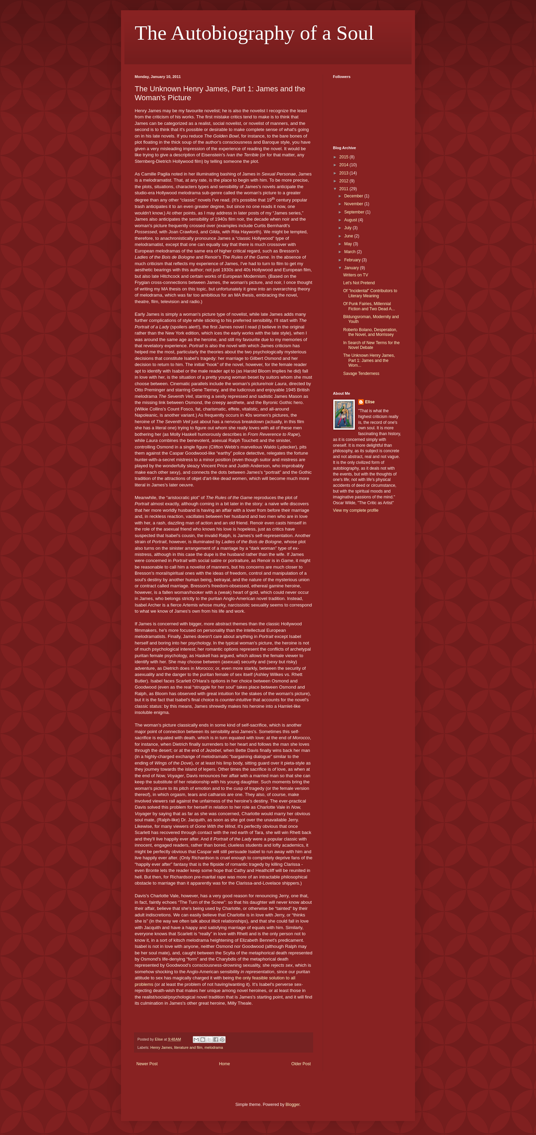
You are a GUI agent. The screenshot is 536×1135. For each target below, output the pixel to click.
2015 (344, 157)
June (349, 236)
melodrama (213, 1047)
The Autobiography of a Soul (254, 33)
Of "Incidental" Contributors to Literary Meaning (370, 293)
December (354, 196)
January (352, 267)
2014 (344, 164)
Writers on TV (355, 275)
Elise (370, 402)
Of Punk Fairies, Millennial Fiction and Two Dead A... (369, 306)
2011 (344, 188)
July (348, 227)
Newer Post (147, 1063)
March (350, 251)
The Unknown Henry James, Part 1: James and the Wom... (369, 360)
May (348, 244)
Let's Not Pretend (359, 283)
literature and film (188, 1047)
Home (224, 1063)
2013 (344, 173)
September (354, 212)
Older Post (301, 1063)
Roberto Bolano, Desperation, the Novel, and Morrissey (370, 332)
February (353, 260)
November (354, 203)
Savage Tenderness (361, 373)
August (351, 220)
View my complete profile (355, 510)
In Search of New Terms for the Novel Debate (371, 345)
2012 (344, 181)
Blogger (292, 1104)
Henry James (161, 1047)
